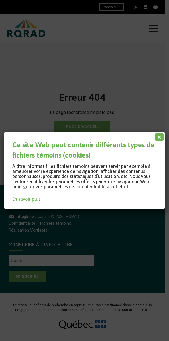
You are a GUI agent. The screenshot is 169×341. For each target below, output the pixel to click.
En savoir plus (26, 198)
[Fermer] (158, 136)
